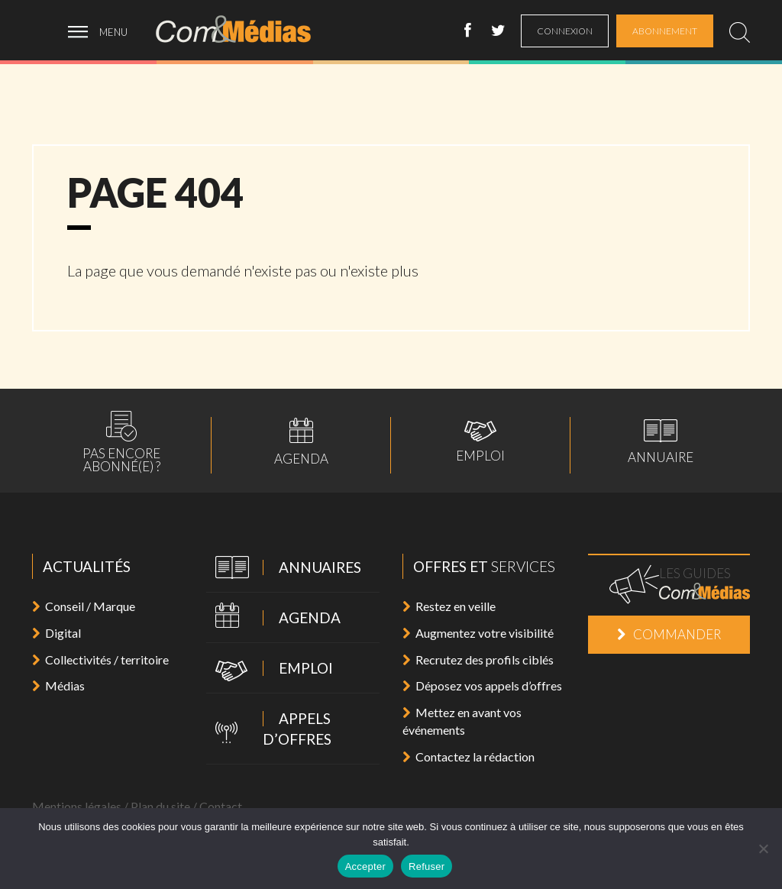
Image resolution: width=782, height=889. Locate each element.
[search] (739, 32)
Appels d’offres (268, 729)
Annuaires (283, 568)
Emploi (480, 441)
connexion (565, 31)
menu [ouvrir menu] (113, 32)
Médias (58, 685)
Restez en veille (449, 606)
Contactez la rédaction (468, 756)
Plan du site (160, 806)
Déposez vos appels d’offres (482, 685)
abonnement (664, 31)
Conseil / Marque (83, 606)
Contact (220, 806)
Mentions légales (76, 806)
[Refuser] (763, 848)
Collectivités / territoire (100, 659)
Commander (669, 634)
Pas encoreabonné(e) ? (121, 442)
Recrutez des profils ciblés (478, 659)
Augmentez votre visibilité (478, 633)
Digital (56, 633)
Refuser (426, 866)
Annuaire (660, 441)
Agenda (301, 441)
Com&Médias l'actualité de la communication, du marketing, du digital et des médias (243, 29)
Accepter (365, 866)
